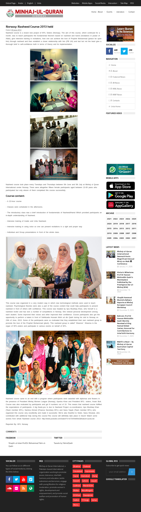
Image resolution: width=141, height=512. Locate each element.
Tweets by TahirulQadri (63, 443)
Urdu (39, 3)
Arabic (20, 3)
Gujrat (75, 475)
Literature (120, 11)
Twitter (58, 437)
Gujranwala (89, 471)
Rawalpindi (88, 495)
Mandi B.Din (88, 485)
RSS (132, 3)
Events (109, 11)
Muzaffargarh (87, 490)
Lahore (85, 480)
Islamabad (85, 475)
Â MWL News (115, 88)
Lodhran (76, 485)
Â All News (114, 82)
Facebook (10, 437)
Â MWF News (115, 94)
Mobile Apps (87, 3)
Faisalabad (77, 471)
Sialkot (76, 500)
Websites (75, 3)
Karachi (76, 480)
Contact (131, 11)
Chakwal (86, 466)
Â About (112, 70)
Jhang (94, 475)
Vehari (94, 500)
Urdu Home (114, 106)
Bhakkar (76, 466)
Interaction (112, 3)
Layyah (94, 480)
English (30, 3)
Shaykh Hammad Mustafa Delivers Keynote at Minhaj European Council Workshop (125, 302)
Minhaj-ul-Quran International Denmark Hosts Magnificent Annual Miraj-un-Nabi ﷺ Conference (125, 257)
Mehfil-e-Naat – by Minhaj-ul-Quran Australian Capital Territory (125, 345)
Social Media (100, 3)
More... (76, 504)
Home (93, 11)
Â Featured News (116, 76)
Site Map (124, 3)
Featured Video (114, 113)
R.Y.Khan (76, 495)
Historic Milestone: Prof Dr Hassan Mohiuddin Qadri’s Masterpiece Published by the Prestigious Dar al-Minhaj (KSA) (125, 279)
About (100, 11)
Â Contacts (114, 100)
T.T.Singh (85, 500)
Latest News (112, 247)
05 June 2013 (16, 30)
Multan (76, 490)
